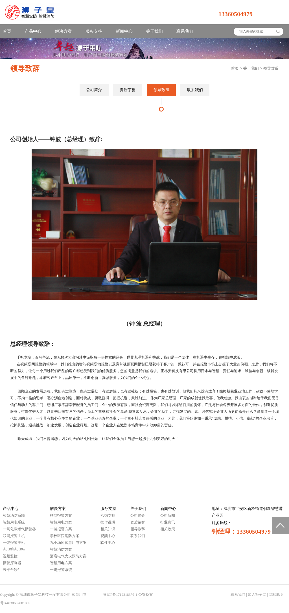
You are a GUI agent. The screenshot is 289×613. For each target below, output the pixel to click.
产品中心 (33, 31)
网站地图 (276, 594)
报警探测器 (12, 563)
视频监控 (10, 556)
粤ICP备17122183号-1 (120, 594)
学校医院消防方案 (64, 536)
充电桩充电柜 (14, 549)
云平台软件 (12, 570)
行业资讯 (167, 522)
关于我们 (154, 31)
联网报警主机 (14, 536)
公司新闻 (167, 515)
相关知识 (107, 529)
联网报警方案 (61, 515)
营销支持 (107, 515)
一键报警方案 (61, 529)
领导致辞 (271, 68)
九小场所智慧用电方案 (68, 542)
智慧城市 (94, 594)
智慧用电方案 (61, 522)
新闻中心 (124, 31)
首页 (7, 31)
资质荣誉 (127, 90)
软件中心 (107, 542)
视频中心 (107, 536)
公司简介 (94, 90)
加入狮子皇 (257, 594)
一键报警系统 (61, 570)
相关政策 (167, 529)
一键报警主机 (14, 542)
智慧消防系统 (14, 515)
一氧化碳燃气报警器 (19, 529)
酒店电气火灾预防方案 (68, 556)
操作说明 (107, 522)
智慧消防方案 (61, 549)
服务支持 (93, 31)
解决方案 (63, 31)
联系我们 (184, 31)
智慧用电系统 (14, 522)
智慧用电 (79, 594)
